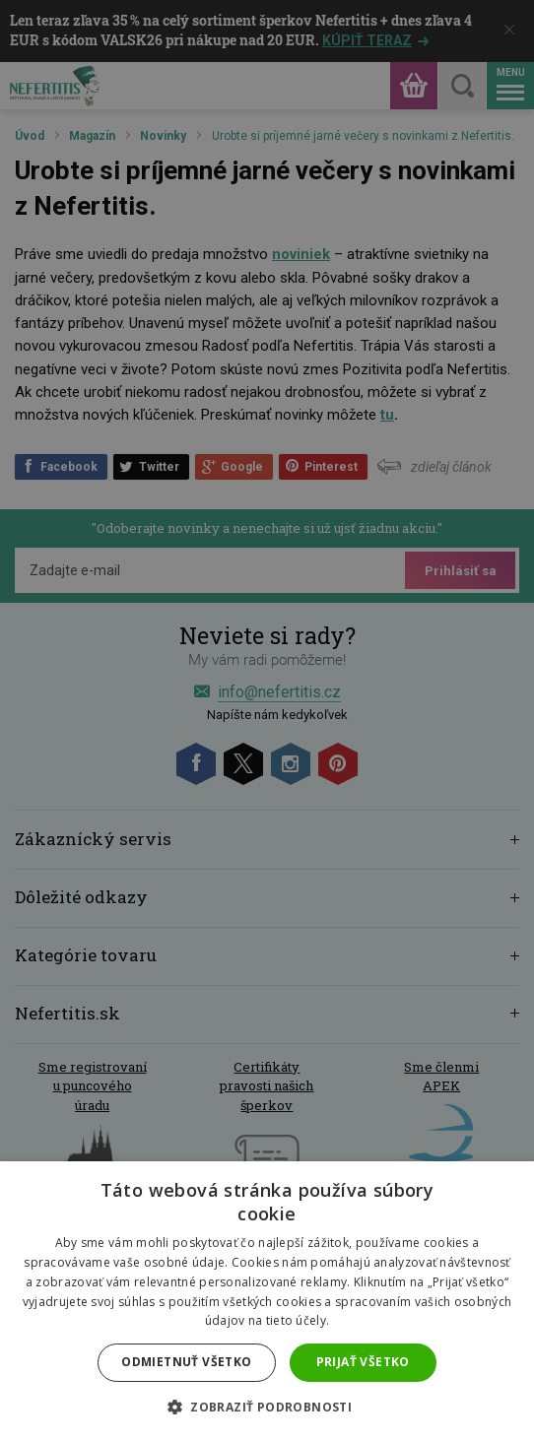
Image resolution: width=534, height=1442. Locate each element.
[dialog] (267, 721)
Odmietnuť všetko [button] (186, 1361)
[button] (267, 1407)
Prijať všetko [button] (363, 1361)
